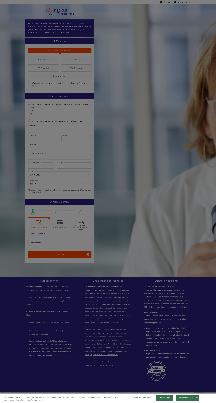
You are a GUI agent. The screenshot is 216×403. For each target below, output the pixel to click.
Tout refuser (165, 398)
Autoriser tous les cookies (187, 398)
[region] (108, 398)
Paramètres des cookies (142, 398)
